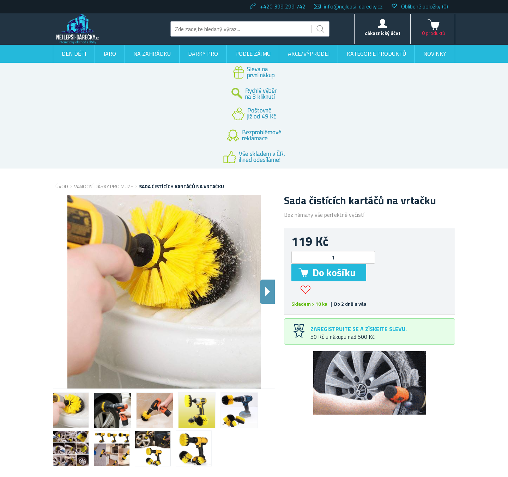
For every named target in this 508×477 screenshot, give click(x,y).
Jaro (109, 53)
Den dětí (74, 53)
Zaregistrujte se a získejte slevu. (358, 329)
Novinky (434, 53)
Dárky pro (203, 53)
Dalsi (267, 292)
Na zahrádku (152, 53)
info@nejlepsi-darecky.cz (353, 6)
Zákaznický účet (382, 33)
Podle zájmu (253, 53)
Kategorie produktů (376, 53)
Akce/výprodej (308, 53)
